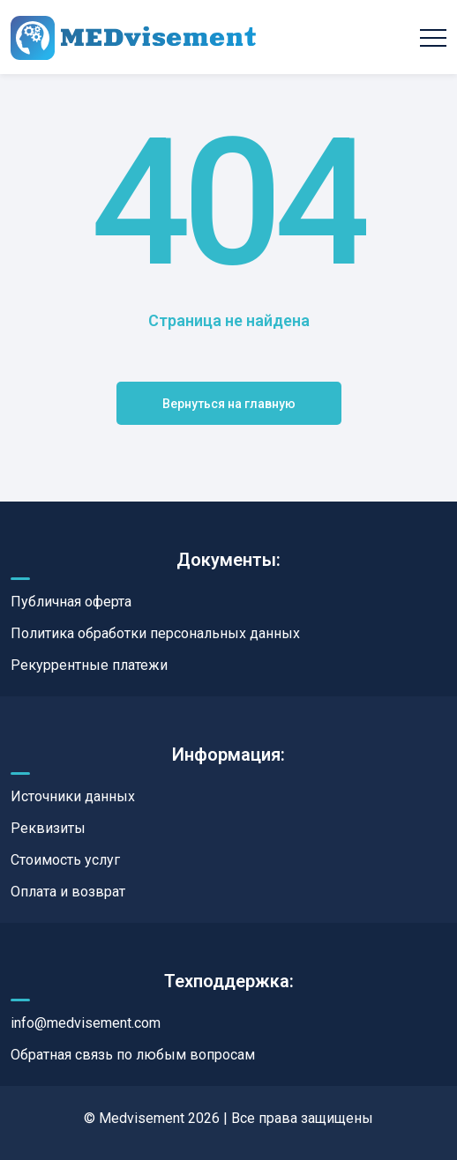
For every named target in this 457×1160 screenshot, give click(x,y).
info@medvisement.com (86, 1023)
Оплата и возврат (68, 891)
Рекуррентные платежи (89, 665)
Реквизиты (48, 828)
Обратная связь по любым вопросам (133, 1054)
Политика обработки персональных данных (155, 633)
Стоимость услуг (65, 859)
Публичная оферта (71, 601)
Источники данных (73, 796)
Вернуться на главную (229, 404)
